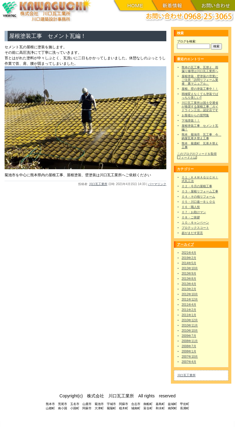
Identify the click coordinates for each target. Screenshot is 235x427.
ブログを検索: (186, 41)
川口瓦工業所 (98, 184)
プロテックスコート (195, 227)
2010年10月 (190, 330)
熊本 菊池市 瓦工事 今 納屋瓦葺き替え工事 (201, 136)
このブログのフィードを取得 (197, 153)
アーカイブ (185, 244)
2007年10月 (190, 356)
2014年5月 (189, 263)
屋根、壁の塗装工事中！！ (200, 88)
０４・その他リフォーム (198, 196)
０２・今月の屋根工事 (197, 186)
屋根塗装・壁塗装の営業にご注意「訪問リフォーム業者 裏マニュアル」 (200, 80)
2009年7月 (189, 336)
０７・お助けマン (194, 212)
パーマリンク (157, 184)
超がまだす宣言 (192, 233)
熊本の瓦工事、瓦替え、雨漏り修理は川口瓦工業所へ (200, 69)
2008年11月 (190, 341)
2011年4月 (189, 304)
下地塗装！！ (191, 120)
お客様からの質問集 (195, 115)
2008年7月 (189, 346)
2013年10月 (190, 268)
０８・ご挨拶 (191, 217)
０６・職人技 (191, 207)
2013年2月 (189, 289)
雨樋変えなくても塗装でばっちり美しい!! (200, 95)
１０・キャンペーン (195, 222)
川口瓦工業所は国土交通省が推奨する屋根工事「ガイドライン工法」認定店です (200, 106)
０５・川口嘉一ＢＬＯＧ (198, 201)
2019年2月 (189, 258)
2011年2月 (189, 310)
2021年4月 (189, 252)
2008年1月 (189, 351)
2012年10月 (190, 294)
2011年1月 (189, 315)
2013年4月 (189, 284)
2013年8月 (189, 278)
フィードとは (187, 157)
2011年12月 (190, 299)
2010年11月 (190, 325)
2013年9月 (189, 273)
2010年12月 (190, 320)
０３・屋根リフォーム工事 (200, 191)
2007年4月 (189, 361)
